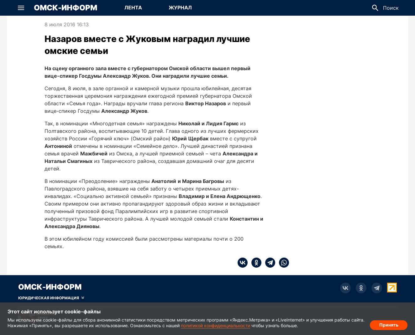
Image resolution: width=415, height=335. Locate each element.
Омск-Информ (65, 7)
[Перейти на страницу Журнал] (180, 8)
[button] (21, 8)
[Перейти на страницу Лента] (133, 8)
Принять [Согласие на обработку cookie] (388, 324)
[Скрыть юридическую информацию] (51, 298)
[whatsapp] (282, 263)
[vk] (243, 263)
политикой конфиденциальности (215, 325)
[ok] (254, 263)
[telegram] (268, 263)
